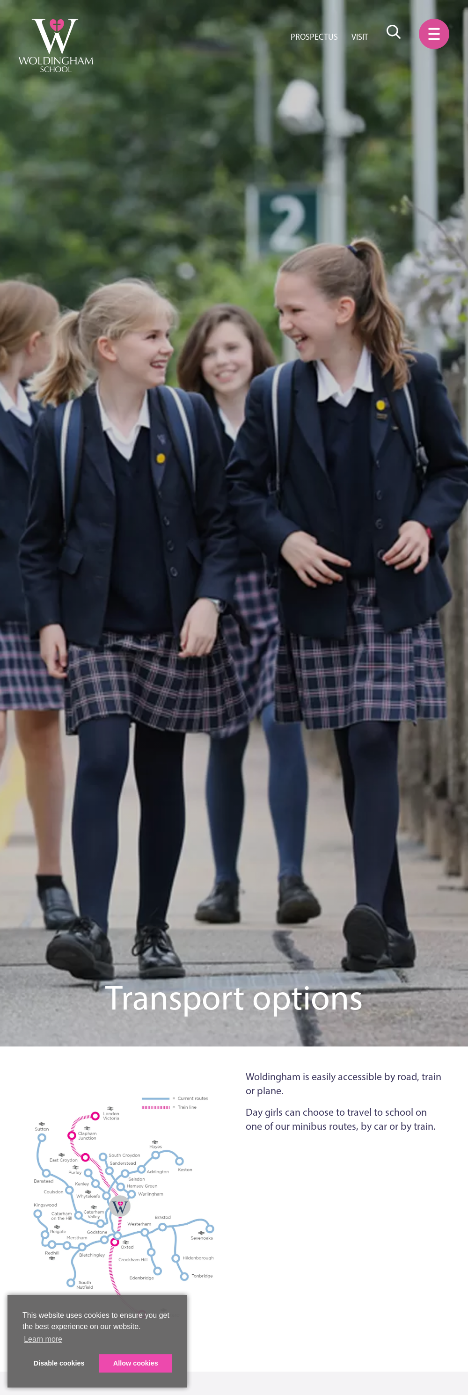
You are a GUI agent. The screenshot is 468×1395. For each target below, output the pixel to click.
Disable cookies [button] (59, 1363)
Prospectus (314, 37)
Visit (359, 37)
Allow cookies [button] (135, 1363)
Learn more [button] (43, 1339)
